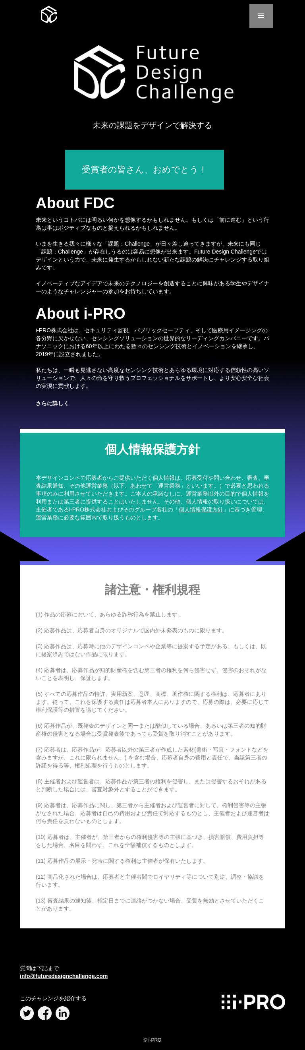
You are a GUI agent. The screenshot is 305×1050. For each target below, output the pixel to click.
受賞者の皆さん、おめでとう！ (144, 169)
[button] (261, 16)
